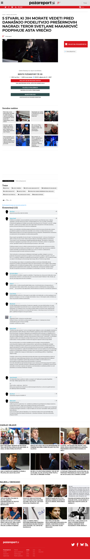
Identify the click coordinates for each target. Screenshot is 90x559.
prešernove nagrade (49, 188)
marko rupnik (38, 194)
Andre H (12, 283)
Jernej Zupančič (13, 377)
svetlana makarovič (31, 188)
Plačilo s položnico (30, 87)
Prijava (85, 3)
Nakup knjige (30, 94)
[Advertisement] (30, 163)
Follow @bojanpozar (21, 181)
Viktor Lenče (13, 400)
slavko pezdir (13, 218)
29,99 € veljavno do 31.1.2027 (43, 77)
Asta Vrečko (16, 188)
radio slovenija (9, 194)
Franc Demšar (13, 293)
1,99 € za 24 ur (15, 77)
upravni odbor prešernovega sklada (41, 191)
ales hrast (12, 211)
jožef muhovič (8, 191)
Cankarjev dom (24, 194)
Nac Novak (12, 393)
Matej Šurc (21, 191)
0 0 (10, 316)
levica (6, 188)
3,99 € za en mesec (27, 77)
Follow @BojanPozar (70, 51)
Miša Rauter (12, 303)
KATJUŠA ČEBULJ (14, 273)
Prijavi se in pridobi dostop (30, 80)
